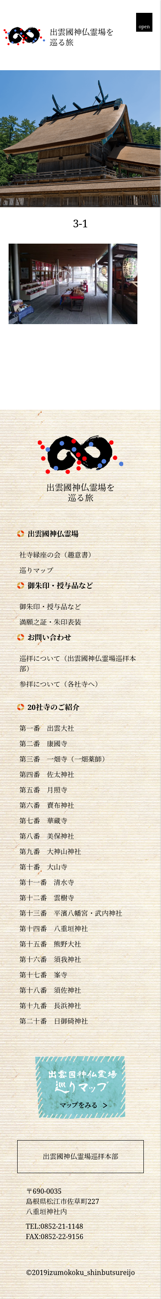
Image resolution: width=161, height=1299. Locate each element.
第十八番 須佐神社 (50, 990)
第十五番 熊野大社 (50, 944)
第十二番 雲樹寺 (46, 898)
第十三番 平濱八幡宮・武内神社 (70, 913)
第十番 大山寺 (43, 867)
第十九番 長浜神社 (50, 1005)
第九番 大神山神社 (50, 851)
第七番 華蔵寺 (43, 820)
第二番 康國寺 (43, 743)
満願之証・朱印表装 (50, 622)
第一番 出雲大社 (46, 728)
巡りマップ (36, 570)
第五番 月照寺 (43, 790)
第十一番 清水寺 (46, 882)
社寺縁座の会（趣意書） (57, 555)
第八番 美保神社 (46, 836)
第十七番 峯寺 (43, 975)
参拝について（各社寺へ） (60, 684)
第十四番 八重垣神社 (53, 928)
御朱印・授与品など (50, 606)
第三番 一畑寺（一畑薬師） (64, 759)
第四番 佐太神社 (46, 774)
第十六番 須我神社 (50, 959)
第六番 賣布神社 (46, 805)
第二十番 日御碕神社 (53, 1021)
